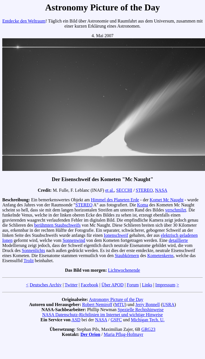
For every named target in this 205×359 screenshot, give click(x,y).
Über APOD (112, 284)
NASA (161, 190)
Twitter (71, 284)
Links (147, 284)
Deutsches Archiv (45, 284)
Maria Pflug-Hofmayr (123, 334)
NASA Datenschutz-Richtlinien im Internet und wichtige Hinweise (102, 314)
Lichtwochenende (124, 270)
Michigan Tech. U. (147, 319)
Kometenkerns (160, 255)
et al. (109, 190)
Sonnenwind (74, 240)
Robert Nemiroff (97, 304)
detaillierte (178, 240)
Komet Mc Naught (167, 199)
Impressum (165, 284)
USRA (168, 304)
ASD (76, 319)
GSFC (116, 319)
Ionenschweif (116, 235)
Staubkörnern (127, 255)
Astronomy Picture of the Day (116, 299)
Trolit (29, 260)
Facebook (89, 284)
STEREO (144, 190)
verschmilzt (175, 210)
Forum (133, 284)
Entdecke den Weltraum (23, 21)
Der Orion (90, 334)
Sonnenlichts (33, 250)
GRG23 (148, 329)
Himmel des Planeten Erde (115, 199)
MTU (120, 304)
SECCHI (124, 190)
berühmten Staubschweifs (57, 225)
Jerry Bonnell (147, 304)
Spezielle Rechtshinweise (141, 309)
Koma (142, 204)
